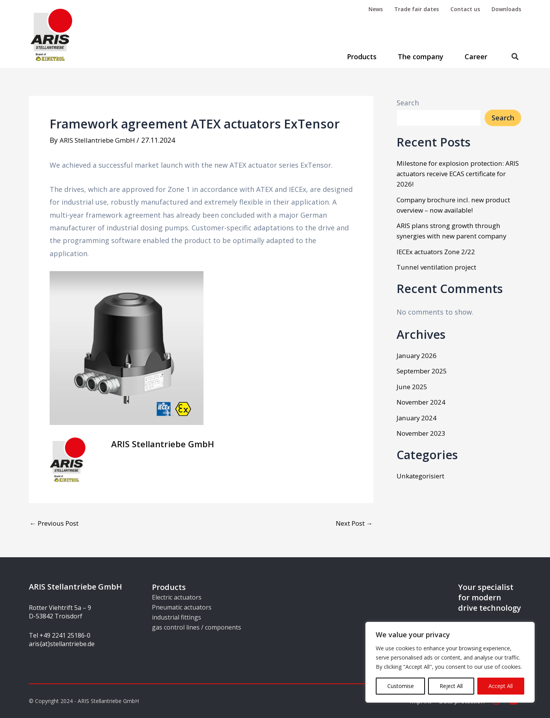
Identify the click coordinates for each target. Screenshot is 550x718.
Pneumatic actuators (182, 607)
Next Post (352, 522)
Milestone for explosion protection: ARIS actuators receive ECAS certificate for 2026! (455, 173)
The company (420, 56)
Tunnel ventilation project (440, 267)
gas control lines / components (196, 627)
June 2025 (412, 386)
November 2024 (423, 401)
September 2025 (424, 370)
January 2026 (417, 355)
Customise (400, 686)
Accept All (500, 686)
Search (408, 102)
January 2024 (417, 417)
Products (362, 56)
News (375, 9)
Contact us (465, 9)
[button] (514, 56)
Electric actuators (177, 597)
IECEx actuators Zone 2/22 (440, 251)
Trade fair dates (416, 9)
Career (476, 56)
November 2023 (423, 433)
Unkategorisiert (423, 475)
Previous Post (57, 522)
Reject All (451, 686)
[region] (450, 662)
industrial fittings (176, 617)
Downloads (506, 9)
